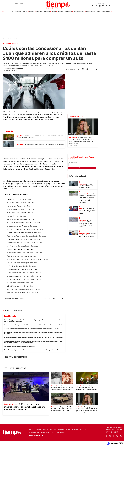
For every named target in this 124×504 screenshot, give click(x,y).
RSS (42, 435)
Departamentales (79, 11)
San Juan (39, 11)
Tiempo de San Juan (8, 39)
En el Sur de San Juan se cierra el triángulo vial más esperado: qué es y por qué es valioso (31, 328)
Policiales (68, 11)
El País (54, 11)
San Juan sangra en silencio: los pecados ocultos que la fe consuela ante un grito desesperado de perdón (33, 333)
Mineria (25, 11)
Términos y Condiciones (34, 435)
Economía (18, 11)
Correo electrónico (73, 162)
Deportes (47, 11)
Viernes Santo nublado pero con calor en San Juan (19, 346)
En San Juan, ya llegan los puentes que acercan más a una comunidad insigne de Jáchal (31, 350)
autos (20, 310)
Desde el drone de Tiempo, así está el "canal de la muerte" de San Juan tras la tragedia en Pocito (33, 325)
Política (31, 11)
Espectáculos (90, 11)
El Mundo (60, 11)
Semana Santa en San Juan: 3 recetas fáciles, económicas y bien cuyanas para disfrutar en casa (33, 337)
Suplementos (106, 11)
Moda (98, 11)
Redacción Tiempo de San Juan (14, 68)
